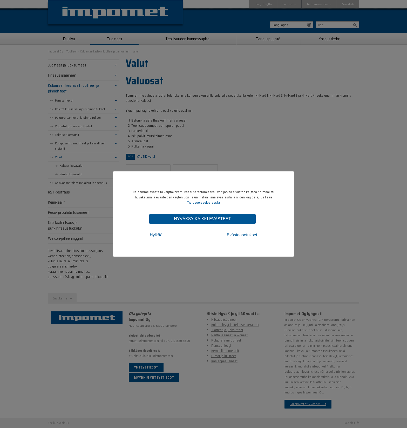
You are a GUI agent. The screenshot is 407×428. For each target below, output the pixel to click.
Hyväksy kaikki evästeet (202, 219)
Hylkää (156, 235)
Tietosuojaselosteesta (203, 202)
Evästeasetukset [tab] (242, 235)
